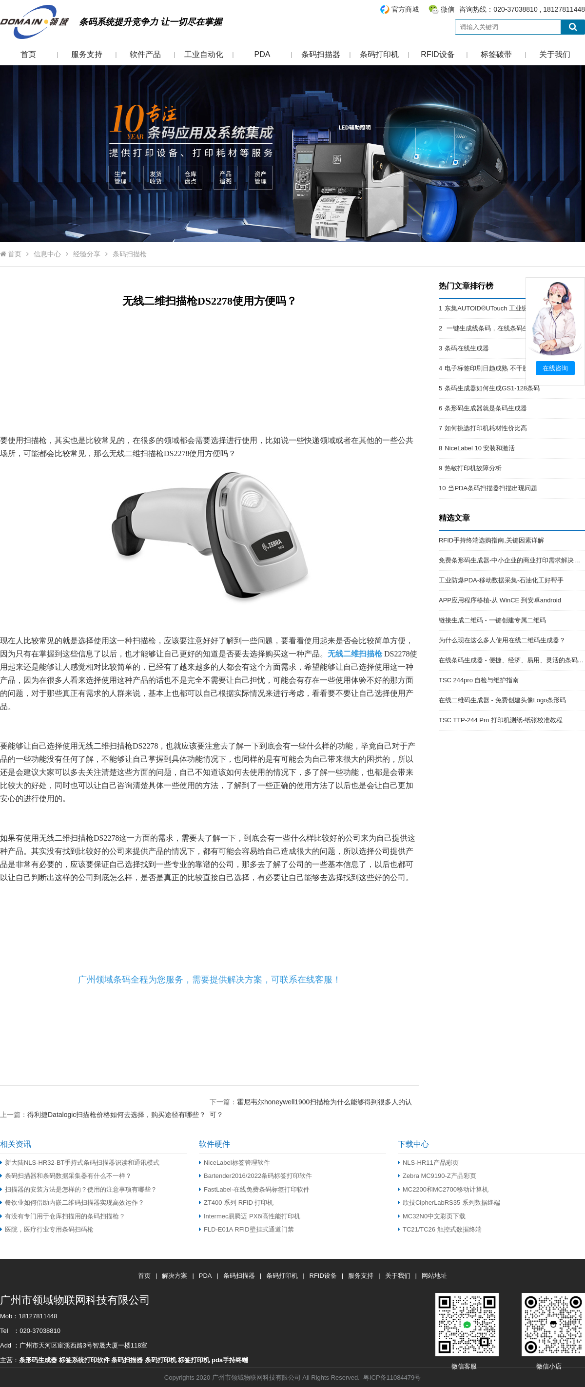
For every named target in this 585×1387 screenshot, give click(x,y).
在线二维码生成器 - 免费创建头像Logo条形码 (502, 700)
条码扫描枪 (130, 254)
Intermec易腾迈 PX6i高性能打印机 (249, 1216)
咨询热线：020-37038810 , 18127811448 (482, 9)
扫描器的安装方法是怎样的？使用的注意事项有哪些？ (78, 1189)
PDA (262, 54)
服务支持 (86, 54)
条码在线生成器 (467, 348)
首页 (28, 54)
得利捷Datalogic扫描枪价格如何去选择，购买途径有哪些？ (116, 1114)
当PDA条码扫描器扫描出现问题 (492, 488)
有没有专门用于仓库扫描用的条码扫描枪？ (62, 1216)
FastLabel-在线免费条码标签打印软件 (254, 1189)
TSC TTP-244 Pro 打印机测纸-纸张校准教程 (501, 720)
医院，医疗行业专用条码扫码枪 (47, 1229)
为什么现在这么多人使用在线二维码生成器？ (502, 640)
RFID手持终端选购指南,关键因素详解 (491, 540)
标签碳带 (496, 54)
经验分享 (86, 254)
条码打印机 (379, 54)
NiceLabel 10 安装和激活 (480, 448)
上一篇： (103, 1114)
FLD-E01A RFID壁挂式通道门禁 (246, 1229)
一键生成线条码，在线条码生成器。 (496, 328)
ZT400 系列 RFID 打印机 (236, 1202)
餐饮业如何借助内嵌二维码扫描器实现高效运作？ (72, 1202)
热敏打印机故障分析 (473, 468)
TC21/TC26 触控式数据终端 (440, 1229)
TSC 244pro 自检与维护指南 (479, 680)
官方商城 (405, 9)
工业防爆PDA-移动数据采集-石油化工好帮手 (501, 580)
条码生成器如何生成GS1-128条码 (492, 388)
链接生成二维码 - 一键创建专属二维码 (492, 620)
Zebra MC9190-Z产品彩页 (437, 1175)
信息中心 (47, 254)
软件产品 (145, 54)
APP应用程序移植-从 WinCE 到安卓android (500, 600)
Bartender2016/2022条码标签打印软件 (255, 1175)
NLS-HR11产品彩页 (428, 1162)
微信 (447, 9)
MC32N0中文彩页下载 (432, 1216)
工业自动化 (203, 54)
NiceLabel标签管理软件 (234, 1162)
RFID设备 (437, 54)
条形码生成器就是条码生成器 (486, 408)
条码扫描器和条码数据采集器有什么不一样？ (66, 1175)
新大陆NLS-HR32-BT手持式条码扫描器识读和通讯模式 (80, 1162)
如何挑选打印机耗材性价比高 (486, 428)
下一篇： (311, 1101)
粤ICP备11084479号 (392, 1377)
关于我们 (554, 54)
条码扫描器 (320, 54)
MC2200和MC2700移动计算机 (443, 1189)
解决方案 (174, 1275)
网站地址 (434, 1275)
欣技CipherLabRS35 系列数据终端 (449, 1202)
